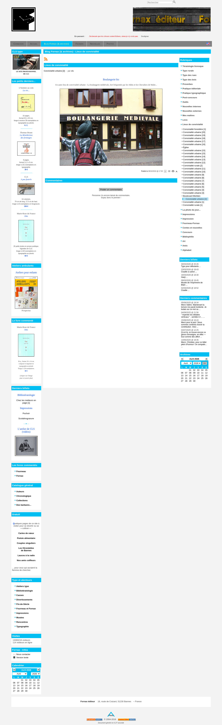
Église (186, 147)
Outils (184, 102)
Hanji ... (184, 277)
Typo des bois (188, 79)
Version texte (22, 657)
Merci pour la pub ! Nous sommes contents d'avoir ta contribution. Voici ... (193, 324)
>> (204, 363)
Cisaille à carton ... (189, 272)
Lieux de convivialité (192, 124)
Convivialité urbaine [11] (194, 168)
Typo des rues (189, 75)
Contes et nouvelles (191, 228)
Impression (187, 219)
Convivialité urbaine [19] (194, 135)
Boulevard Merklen (191, 196)
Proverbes (187, 84)
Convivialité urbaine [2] (196, 199)
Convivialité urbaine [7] (193, 181)
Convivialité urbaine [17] (194, 141)
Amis (184, 245)
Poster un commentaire (111, 189)
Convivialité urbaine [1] (193, 202)
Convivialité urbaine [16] (194, 144)
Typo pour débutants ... (191, 266)
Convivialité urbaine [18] (194, 138)
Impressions (188, 214)
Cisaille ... (185, 290)
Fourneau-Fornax (190, 223)
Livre (184, 120)
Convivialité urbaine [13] (194, 159)
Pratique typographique (193, 93)
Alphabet (186, 250)
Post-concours (189, 97)
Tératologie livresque (192, 66)
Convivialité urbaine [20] (194, 132)
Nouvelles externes (191, 111)
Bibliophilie (187, 236)
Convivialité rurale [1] (192, 205)
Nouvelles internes (191, 106)
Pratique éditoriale (191, 88)
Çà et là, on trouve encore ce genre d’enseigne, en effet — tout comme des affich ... (193, 334)
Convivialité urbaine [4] (193, 190)
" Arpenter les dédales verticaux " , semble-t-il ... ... (193, 316)
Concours (186, 232)
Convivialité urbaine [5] (193, 187)
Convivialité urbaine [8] (193, 178)
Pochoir (26, 413)
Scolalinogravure (26, 418)
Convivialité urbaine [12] (194, 162)
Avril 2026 (194, 359)
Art (183, 241)
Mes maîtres (188, 115)
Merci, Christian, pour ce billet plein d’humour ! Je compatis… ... (194, 344)
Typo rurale (187, 70)
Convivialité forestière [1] (194, 129)
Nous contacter (23, 654)
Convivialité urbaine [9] (193, 175)
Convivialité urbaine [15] (194, 150)
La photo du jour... (191, 210)
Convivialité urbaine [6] (193, 184)
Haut (111, 715)
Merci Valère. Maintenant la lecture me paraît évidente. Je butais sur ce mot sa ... (193, 307)
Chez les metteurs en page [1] (26, 401)
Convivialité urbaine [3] (193, 193)
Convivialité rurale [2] (192, 165)
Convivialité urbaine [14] (194, 156)
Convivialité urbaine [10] (194, 171)
